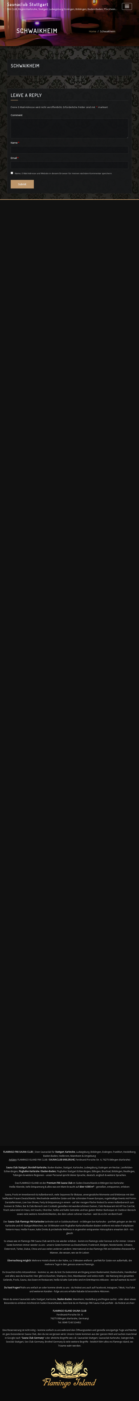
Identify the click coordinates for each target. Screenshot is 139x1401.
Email (14, 196)
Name (14, 181)
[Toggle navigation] (127, 6)
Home (93, 34)
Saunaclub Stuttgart (26, 4)
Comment (15, 153)
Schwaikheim (107, 34)
